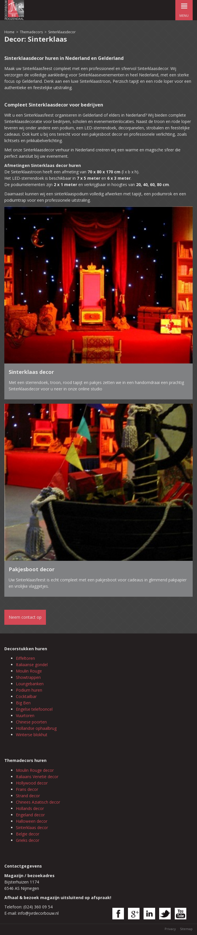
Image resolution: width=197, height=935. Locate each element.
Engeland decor (30, 815)
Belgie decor (27, 834)
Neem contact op (25, 617)
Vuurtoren (25, 715)
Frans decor (27, 789)
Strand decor (28, 795)
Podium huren (29, 690)
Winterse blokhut (31, 734)
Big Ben (23, 703)
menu (184, 9)
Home (9, 32)
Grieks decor (27, 840)
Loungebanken (30, 683)
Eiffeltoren (25, 658)
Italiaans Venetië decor (37, 776)
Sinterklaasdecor (62, 32)
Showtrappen (28, 677)
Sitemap (186, 929)
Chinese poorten (31, 722)
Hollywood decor (32, 783)
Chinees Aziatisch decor (38, 802)
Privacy (170, 929)
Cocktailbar (26, 696)
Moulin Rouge (29, 671)
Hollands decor (30, 808)
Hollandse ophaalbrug (36, 728)
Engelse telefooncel (34, 709)
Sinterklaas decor (32, 827)
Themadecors (31, 32)
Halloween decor (31, 821)
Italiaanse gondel (32, 664)
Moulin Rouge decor (35, 770)
